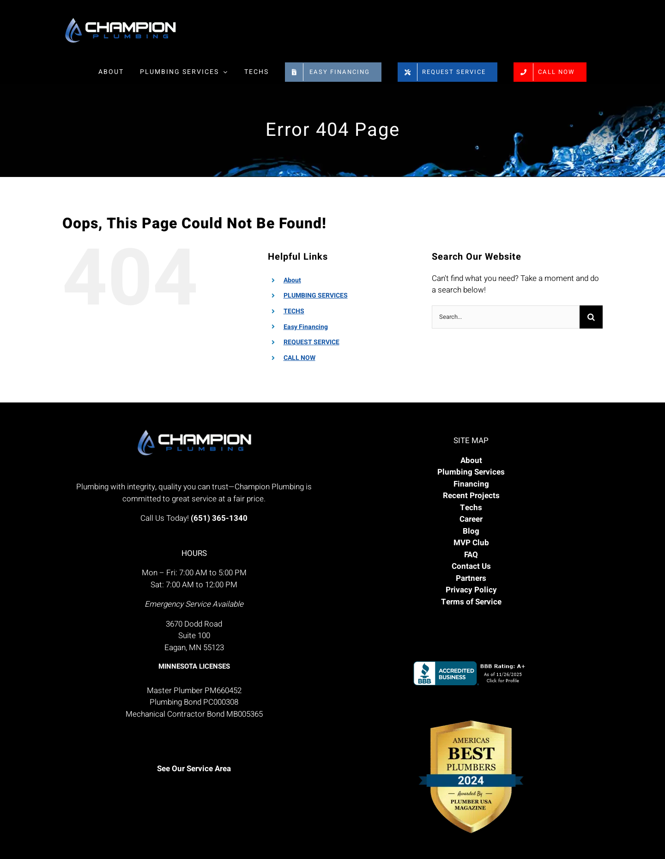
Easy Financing (306, 327)
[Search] (591, 317)
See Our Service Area (194, 768)
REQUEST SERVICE (311, 342)
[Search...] (506, 317)
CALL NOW (299, 358)
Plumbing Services (471, 472)
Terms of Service (471, 602)
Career (471, 519)
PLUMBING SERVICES (316, 295)
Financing (471, 484)
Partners (471, 578)
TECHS (294, 311)
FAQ (471, 554)
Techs (471, 507)
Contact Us (471, 566)
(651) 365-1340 (219, 518)
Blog (471, 531)
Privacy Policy (471, 590)
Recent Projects (471, 495)
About (292, 280)
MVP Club (471, 542)
